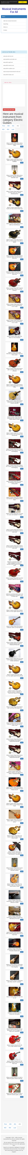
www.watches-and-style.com (10, 59)
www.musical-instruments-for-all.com (11, 71)
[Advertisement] (14, 42)
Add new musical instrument (9, 20)
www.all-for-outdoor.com (9, 68)
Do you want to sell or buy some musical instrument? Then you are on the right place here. (14, 1144)
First (3, 126)
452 (18, 126)
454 (8, 129)
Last (13, 129)
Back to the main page (9, 109)
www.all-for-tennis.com (8, 65)
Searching (5, 24)
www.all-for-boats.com (8, 74)
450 (8, 126)
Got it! (23, 2)
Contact (5, 30)
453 (3, 129)
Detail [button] (22, 146)
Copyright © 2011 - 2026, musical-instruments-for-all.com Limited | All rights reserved (14, 1139)
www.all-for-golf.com (8, 62)
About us (5, 27)
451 (13, 126)
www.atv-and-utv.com (8, 56)
